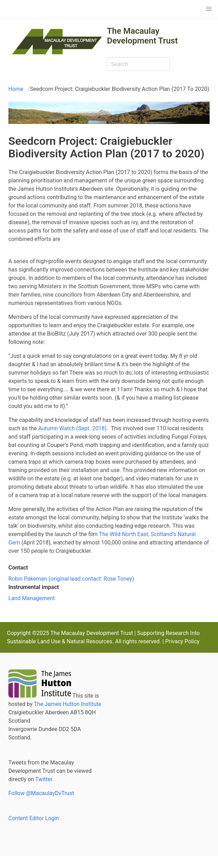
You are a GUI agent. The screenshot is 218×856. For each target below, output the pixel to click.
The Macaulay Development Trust (142, 36)
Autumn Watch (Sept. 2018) (72, 428)
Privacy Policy (182, 641)
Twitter (43, 779)
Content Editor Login (33, 818)
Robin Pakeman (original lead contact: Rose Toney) (71, 578)
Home (15, 89)
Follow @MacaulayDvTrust (41, 793)
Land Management (31, 598)
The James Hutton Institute (67, 704)
